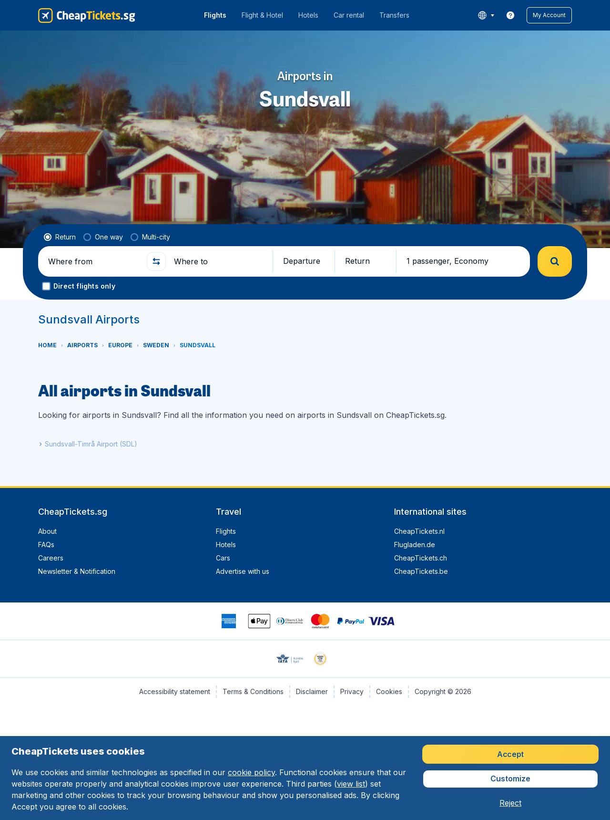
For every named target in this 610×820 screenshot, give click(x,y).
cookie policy (251, 772)
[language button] (486, 15)
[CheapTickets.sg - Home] (86, 15)
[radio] (60, 237)
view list (351, 784)
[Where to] (219, 261)
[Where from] (93, 261)
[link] (510, 15)
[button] (549, 15)
